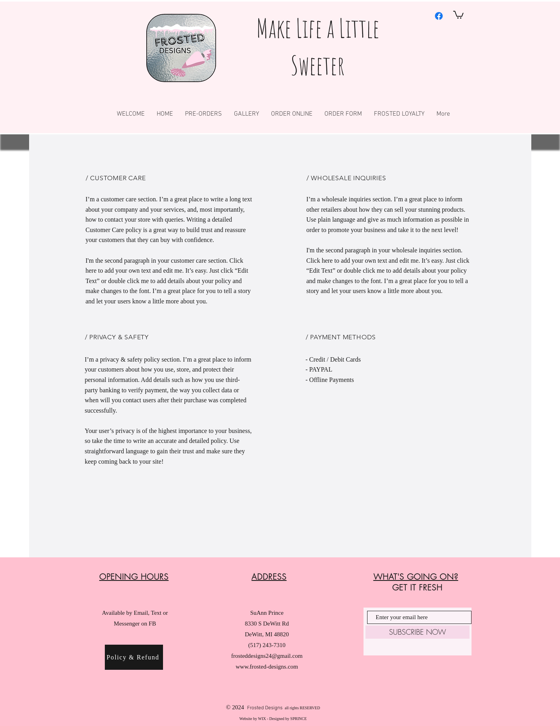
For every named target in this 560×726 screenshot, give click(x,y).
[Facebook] (439, 16)
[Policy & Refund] (134, 657)
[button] (458, 14)
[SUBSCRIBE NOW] (417, 632)
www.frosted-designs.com (267, 666)
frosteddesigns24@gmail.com (267, 656)
